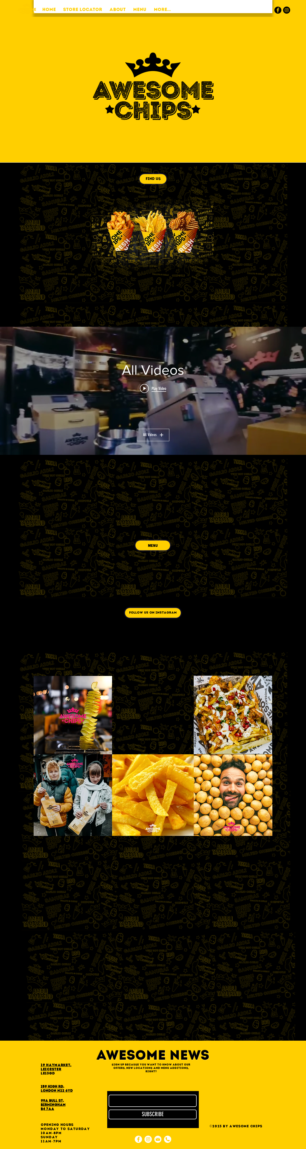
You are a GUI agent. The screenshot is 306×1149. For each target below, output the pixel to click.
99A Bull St (52, 1101)
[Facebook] (277, 10)
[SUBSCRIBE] (153, 1114)
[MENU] (152, 545)
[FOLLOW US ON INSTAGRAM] (153, 613)
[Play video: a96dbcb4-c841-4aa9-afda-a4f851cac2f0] (153, 388)
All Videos (153, 434)
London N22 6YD (57, 1091)
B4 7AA (47, 1109)
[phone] (167, 1139)
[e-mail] (158, 1139)
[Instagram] (286, 10)
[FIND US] (153, 179)
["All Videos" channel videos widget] (153, 391)
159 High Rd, (52, 1087)
